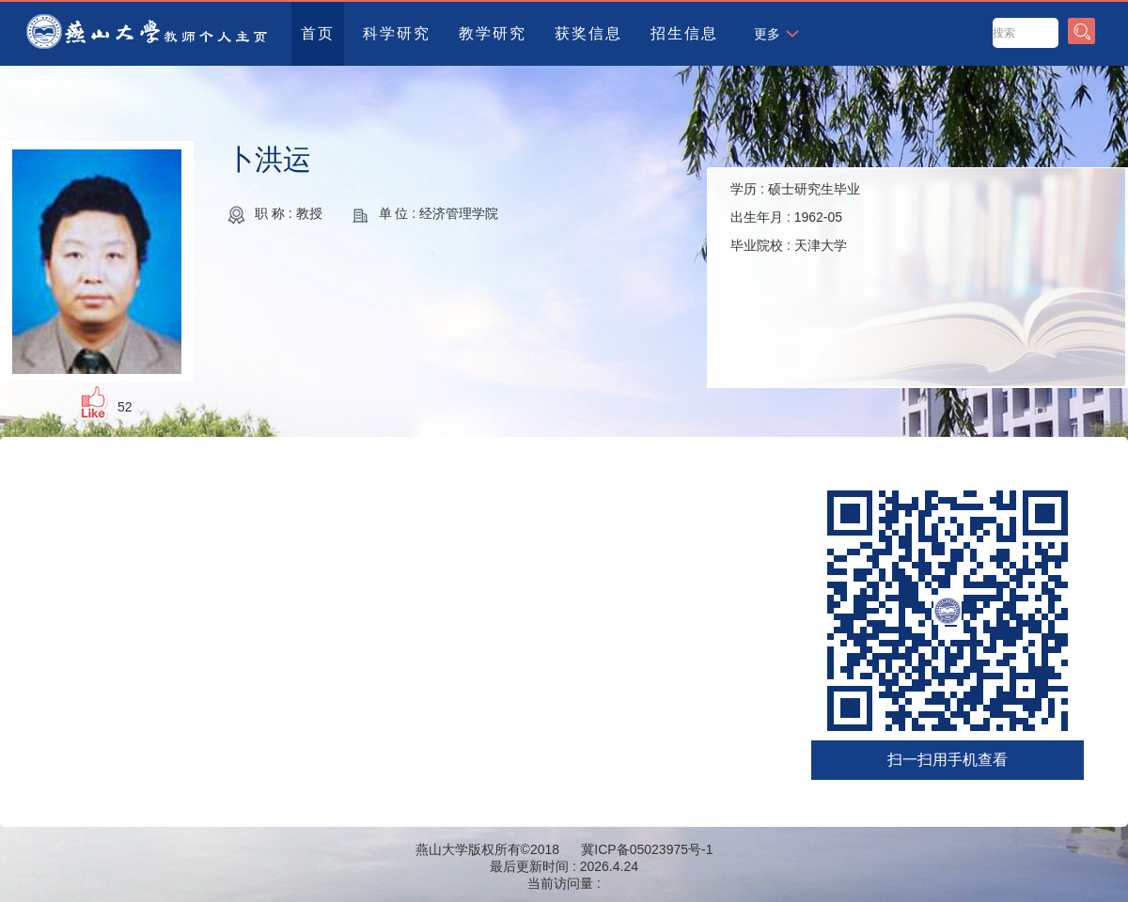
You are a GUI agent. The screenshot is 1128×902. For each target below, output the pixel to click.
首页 (318, 33)
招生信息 (684, 33)
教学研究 (492, 33)
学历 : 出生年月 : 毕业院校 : (795, 217)
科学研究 (397, 33)
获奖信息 (588, 33)
